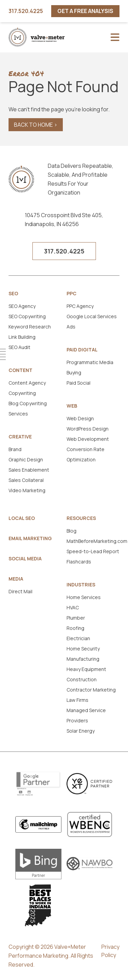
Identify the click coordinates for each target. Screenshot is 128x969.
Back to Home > (35, 124)
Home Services (84, 597)
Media (16, 578)
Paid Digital (82, 349)
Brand (15, 449)
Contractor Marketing (91, 689)
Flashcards (79, 561)
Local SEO (22, 518)
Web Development (88, 439)
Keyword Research (30, 326)
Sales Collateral (26, 480)
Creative (20, 436)
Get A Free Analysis (85, 11)
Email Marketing (30, 538)
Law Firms (77, 700)
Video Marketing (27, 490)
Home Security (83, 648)
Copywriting (22, 393)
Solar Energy (81, 731)
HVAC (73, 607)
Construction (82, 679)
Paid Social (78, 383)
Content (20, 370)
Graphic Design (26, 459)
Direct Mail (20, 591)
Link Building (22, 337)
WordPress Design (88, 428)
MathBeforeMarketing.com (97, 541)
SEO (13, 293)
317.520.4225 (26, 11)
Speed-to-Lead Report (93, 551)
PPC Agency (80, 306)
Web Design (80, 418)
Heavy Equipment (86, 669)
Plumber (76, 617)
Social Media (25, 558)
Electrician (78, 638)
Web (72, 405)
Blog (71, 530)
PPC (71, 293)
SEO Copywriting (27, 316)
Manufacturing (83, 659)
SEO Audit (19, 347)
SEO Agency (22, 306)
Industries (81, 584)
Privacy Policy (110, 951)
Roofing (75, 628)
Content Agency (27, 383)
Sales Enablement (29, 470)
